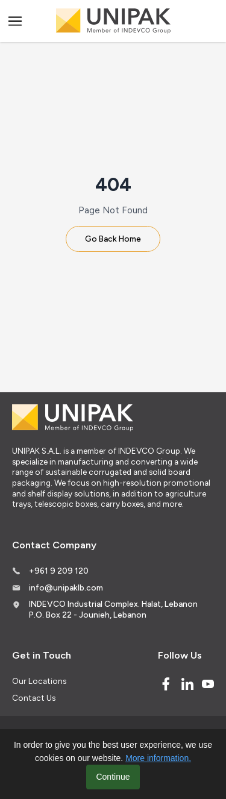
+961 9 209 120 (59, 570)
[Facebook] (166, 684)
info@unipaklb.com (66, 587)
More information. (158, 758)
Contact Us (33, 698)
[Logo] (113, 21)
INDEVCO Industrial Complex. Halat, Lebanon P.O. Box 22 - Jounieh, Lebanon (113, 609)
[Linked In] (187, 684)
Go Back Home (113, 238)
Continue (113, 777)
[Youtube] (208, 684)
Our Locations (39, 681)
